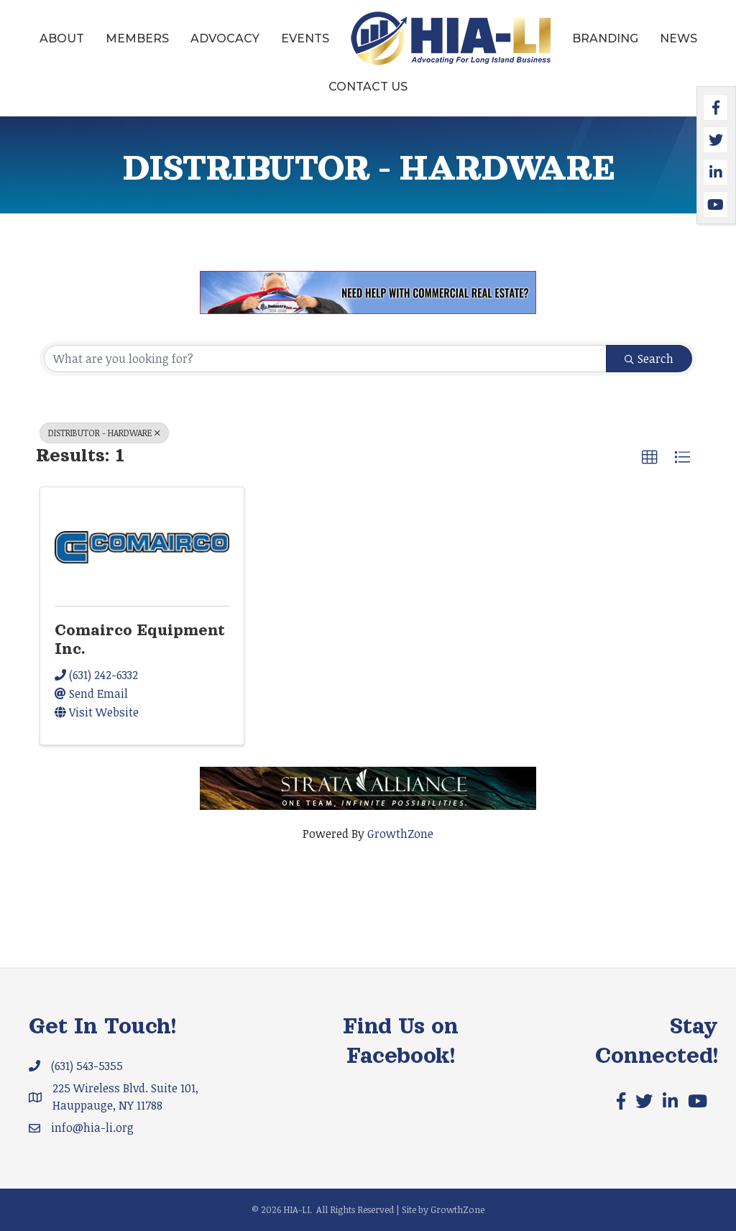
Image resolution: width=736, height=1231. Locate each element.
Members (137, 38)
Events (305, 38)
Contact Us (368, 86)
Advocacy (224, 38)
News (678, 38)
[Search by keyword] (325, 358)
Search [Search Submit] (649, 358)
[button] (649, 457)
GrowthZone (400, 834)
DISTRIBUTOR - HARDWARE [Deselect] (104, 432)
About (62, 38)
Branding (605, 38)
